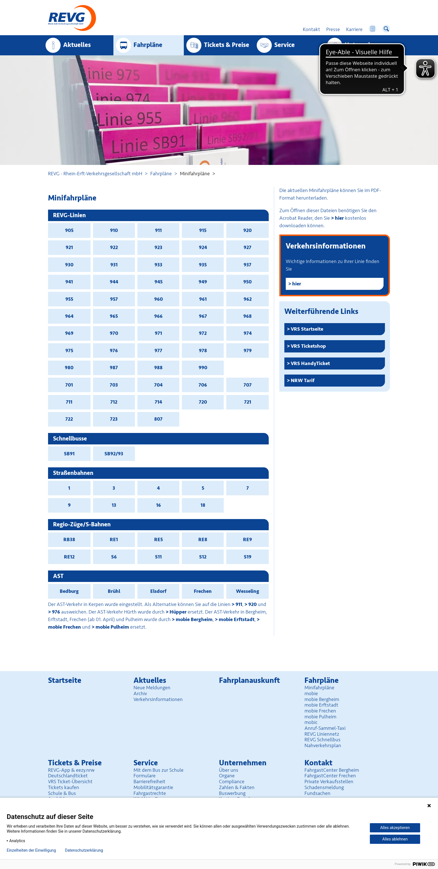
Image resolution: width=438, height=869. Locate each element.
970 (114, 333)
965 (114, 316)
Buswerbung (232, 793)
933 (158, 265)
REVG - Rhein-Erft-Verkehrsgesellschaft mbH (95, 174)
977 (158, 350)
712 (113, 402)
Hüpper (178, 612)
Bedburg (69, 591)
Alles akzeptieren (395, 827)
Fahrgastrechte (150, 793)
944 (114, 282)
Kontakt (318, 763)
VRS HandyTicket (310, 363)
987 (114, 367)
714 (158, 402)
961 (203, 299)
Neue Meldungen (152, 688)
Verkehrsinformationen (158, 699)
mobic (311, 722)
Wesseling (247, 591)
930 (69, 265)
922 (114, 247)
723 (114, 419)
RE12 (69, 557)
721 (247, 402)
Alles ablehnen (395, 839)
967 (203, 316)
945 (158, 282)
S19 (247, 557)
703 (114, 385)
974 (248, 333)
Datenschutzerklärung (84, 850)
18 (203, 505)
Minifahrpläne (319, 688)
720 (203, 402)
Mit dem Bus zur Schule (159, 770)
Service (284, 45)
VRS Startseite (307, 329)
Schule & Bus (62, 793)
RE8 (202, 539)
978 (203, 350)
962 (248, 299)
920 (247, 230)
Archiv (140, 693)
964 (69, 316)
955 (69, 299)
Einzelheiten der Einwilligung (31, 850)
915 (202, 230)
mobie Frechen (320, 711)
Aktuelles (77, 45)
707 (248, 385)
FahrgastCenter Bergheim (331, 770)
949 (203, 282)
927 (247, 247)
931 (114, 265)
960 (158, 299)
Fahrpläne (161, 174)
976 (114, 350)
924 (203, 247)
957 (114, 299)
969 (69, 333)
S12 (202, 557)
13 (114, 505)
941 (69, 282)
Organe (227, 776)
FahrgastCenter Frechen (330, 776)
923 (158, 247)
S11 (158, 557)
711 (69, 402)
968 (247, 316)
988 (158, 367)
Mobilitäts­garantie (153, 787)
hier (339, 218)
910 (114, 230)
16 (158, 505)
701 (69, 385)
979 (248, 350)
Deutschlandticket (68, 776)
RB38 (69, 539)
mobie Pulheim (112, 627)
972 (203, 333)
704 (158, 385)
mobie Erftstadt (236, 619)
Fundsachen (317, 793)
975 (69, 350)
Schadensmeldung (324, 787)
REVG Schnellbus (322, 740)
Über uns (228, 770)
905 (69, 230)
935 (203, 265)
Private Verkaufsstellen (328, 781)
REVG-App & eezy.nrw (71, 770)
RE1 (114, 539)
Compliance (231, 781)
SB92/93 (113, 454)
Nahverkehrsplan (322, 745)
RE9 (247, 539)
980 (69, 367)
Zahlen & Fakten (236, 787)
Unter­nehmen (364, 45)
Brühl (114, 591)
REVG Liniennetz (321, 734)
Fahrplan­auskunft (249, 680)
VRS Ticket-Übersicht (70, 781)
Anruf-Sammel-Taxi (325, 728)
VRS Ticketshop (308, 346)
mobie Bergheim (194, 619)
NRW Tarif (303, 380)
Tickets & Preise (226, 45)
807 (158, 419)
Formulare (145, 776)
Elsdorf (158, 591)
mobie (311, 693)
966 (158, 316)
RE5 (158, 539)
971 (158, 333)
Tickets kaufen (63, 787)
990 (203, 367)
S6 (114, 557)
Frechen (203, 591)
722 (69, 419)
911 (158, 230)
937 (247, 265)
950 (247, 282)
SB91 (69, 454)
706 (203, 385)
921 (69, 247)
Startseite (64, 680)
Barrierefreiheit (149, 781)
